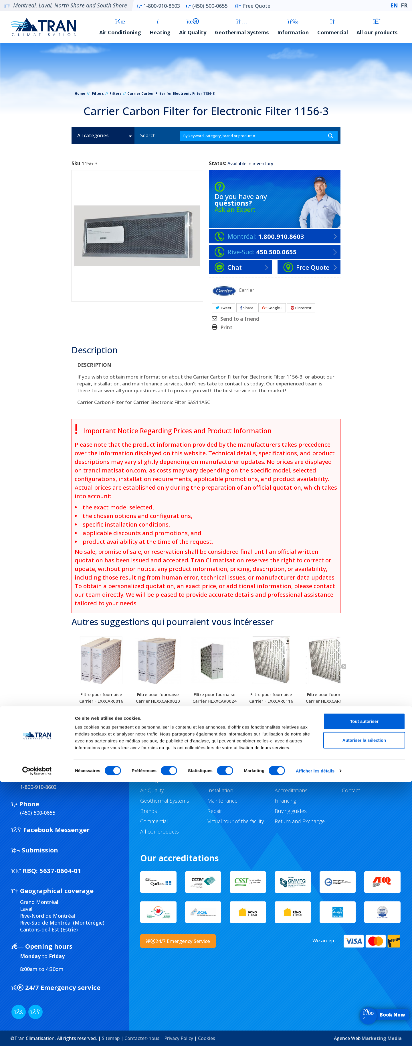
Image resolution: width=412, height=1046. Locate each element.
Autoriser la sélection (364, 1004)
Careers (351, 780)
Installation (220, 790)
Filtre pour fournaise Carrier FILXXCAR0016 (101, 698)
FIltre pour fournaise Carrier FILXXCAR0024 (215, 698)
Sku (76, 163)
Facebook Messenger (50, 829)
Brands (148, 810)
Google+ (272, 307)
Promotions (288, 769)
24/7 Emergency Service (178, 941)
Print (226, 327)
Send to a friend (239, 319)
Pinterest (301, 307)
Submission (34, 850)
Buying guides (291, 810)
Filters (98, 93)
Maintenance (222, 800)
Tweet (223, 307)
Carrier (246, 289)
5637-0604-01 (46, 870)
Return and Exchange (300, 821)
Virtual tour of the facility (235, 821)
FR (404, 5)
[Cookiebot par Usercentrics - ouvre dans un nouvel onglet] (37, 1035)
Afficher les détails (315, 1034)
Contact (351, 790)
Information (293, 27)
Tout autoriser (364, 985)
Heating (160, 27)
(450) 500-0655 (206, 5)
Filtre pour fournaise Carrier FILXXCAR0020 (158, 698)
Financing (285, 800)
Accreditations (291, 790)
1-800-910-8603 (158, 5)
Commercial (332, 27)
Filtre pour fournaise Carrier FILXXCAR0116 (271, 698)
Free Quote (252, 5)
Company (353, 769)
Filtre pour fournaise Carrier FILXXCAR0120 (328, 698)
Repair (214, 810)
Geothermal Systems (242, 27)
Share (246, 307)
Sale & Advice (222, 780)
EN (394, 5)
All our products (376, 27)
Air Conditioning (120, 27)
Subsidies (286, 780)
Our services (222, 769)
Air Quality (192, 27)
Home (80, 93)
